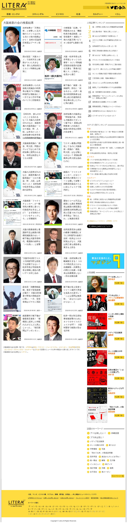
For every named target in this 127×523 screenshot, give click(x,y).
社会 (37, 349)
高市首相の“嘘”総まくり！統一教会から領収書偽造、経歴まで (106, 133)
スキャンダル (18, 349)
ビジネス (60, 14)
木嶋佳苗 (115, 433)
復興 (111, 468)
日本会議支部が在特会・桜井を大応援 (103, 153)
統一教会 (93, 460)
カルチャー (29, 349)
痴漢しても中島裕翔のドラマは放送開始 (106, 87)
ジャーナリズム (51, 347)
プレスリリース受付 (82, 498)
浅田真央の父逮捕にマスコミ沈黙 (104, 102)
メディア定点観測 (97, 441)
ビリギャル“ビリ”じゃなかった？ (104, 116)
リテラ (23, 352)
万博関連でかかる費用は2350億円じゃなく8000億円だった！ (105, 170)
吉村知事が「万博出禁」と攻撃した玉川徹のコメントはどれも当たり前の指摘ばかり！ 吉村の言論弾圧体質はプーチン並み (32, 37)
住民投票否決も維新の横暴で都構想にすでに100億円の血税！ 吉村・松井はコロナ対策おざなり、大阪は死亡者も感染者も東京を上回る (73, 238)
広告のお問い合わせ (67, 498)
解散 (103, 460)
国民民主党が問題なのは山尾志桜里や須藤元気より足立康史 (107, 138)
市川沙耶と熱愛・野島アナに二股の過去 (106, 64)
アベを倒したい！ (98, 433)
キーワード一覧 (118, 476)
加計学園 (93, 468)
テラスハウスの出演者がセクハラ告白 (106, 60)
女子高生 (93, 472)
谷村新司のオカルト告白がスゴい (104, 111)
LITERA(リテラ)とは (35, 498)
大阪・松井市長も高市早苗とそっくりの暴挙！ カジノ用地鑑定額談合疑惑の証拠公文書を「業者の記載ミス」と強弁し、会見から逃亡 (73, 65)
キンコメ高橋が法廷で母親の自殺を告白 (106, 74)
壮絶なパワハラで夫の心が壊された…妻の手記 (107, 166)
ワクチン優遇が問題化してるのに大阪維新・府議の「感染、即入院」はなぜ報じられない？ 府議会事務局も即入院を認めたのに (73, 152)
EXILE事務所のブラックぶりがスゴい (103, 163)
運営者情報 (94, 498)
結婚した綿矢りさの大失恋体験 (101, 187)
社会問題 (72, 347)
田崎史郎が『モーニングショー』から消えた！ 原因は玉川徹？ (107, 212)
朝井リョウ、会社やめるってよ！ (102, 184)
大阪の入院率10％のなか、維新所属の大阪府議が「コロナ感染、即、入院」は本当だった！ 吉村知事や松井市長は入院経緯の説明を (32, 181)
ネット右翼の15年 (97, 445)
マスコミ (41, 347)
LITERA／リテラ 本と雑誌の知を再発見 (18, 6)
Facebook (116, 7)
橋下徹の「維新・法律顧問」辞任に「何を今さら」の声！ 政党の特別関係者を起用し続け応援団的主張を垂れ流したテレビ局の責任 (73, 94)
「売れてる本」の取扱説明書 (101, 453)
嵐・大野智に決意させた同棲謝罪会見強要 (107, 27)
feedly (120, 7)
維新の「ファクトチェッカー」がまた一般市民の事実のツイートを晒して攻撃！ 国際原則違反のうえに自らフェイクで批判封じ (72, 181)
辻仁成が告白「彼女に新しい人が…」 (106, 31)
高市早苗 (93, 457)
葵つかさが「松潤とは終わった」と (105, 55)
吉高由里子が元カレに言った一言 (104, 46)
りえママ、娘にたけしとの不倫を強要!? (106, 69)
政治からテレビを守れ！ (111, 457)
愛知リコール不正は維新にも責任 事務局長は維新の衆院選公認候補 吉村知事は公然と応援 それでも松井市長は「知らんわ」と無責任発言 (73, 210)
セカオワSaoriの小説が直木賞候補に (103, 190)
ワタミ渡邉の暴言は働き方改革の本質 (103, 174)
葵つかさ (112, 445)
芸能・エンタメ (13, 14)
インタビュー (95, 464)
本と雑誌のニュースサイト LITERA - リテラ (102, 221)
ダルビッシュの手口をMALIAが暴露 (105, 83)
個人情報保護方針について (109, 498)
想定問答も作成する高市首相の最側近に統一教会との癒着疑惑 (107, 143)
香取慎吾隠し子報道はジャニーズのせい (106, 106)
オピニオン (63, 347)
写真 (103, 449)
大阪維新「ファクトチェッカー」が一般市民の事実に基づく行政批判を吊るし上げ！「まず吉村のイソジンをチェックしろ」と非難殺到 (31, 210)
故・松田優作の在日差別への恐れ (104, 92)
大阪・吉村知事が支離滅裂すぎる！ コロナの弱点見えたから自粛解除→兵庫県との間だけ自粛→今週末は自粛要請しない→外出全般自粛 (73, 267)
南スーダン (106, 472)
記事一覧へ (120, 283)
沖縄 (103, 468)
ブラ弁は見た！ (97, 437)
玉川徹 (112, 460)
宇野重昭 (93, 449)
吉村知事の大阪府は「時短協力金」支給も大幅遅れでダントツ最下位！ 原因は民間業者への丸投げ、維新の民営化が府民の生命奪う (73, 123)
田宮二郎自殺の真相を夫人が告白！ (105, 51)
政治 (34, 347)
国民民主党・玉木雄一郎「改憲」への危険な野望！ (107, 149)
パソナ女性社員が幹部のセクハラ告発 (103, 160)
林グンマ (108, 464)
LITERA (29, 347)
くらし (118, 14)
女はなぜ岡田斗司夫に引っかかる (102, 193)
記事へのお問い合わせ (51, 498)
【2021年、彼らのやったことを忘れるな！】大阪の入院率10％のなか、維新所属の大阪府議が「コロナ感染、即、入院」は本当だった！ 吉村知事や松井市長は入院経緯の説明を (32, 126)
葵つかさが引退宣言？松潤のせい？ (105, 36)
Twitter (112, 7)
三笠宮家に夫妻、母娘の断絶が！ (104, 78)
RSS (123, 7)
